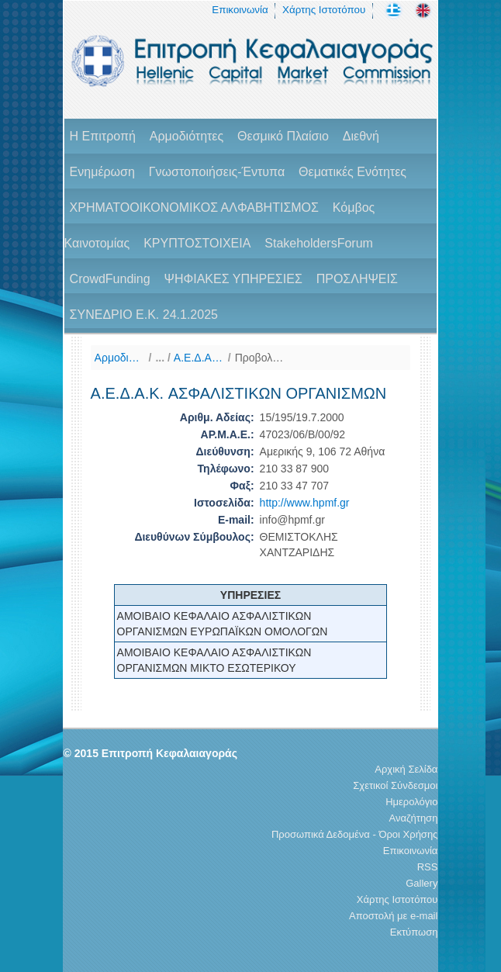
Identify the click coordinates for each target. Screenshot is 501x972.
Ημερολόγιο (411, 802)
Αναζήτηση (413, 818)
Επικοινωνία (240, 10)
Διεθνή (361, 136)
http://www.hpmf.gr (305, 502)
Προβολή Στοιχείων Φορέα (260, 357)
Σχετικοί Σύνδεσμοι (395, 785)
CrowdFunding (110, 278)
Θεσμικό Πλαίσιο (283, 136)
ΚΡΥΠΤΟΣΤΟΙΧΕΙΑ (196, 243)
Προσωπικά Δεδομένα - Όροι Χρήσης (354, 834)
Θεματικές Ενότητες (352, 171)
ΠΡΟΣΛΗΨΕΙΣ (357, 278)
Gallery (421, 883)
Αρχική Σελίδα (406, 769)
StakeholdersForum (318, 243)
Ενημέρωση (102, 171)
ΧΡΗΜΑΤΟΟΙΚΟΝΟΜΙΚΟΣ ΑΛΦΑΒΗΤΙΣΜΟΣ (194, 207)
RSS (427, 867)
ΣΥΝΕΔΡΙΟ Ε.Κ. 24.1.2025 (144, 314)
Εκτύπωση (414, 932)
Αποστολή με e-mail (393, 916)
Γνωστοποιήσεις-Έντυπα (217, 171)
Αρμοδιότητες (186, 136)
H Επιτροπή (103, 136)
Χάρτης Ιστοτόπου (323, 10)
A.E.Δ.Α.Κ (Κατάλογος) (199, 357)
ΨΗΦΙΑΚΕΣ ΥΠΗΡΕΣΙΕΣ (233, 278)
